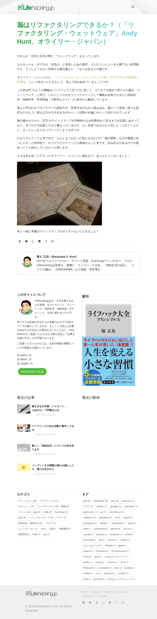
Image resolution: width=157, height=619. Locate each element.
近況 (22, 517)
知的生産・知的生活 (30, 523)
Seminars (87, 596)
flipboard (89, 567)
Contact (102, 596)
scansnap (131, 506)
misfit (87, 556)
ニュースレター (28, 528)
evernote (128, 500)
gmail (132, 523)
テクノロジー (27, 500)
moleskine (100, 500)
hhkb (36, 534)
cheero (88, 551)
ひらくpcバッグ (92, 545)
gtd (37, 512)
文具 (48, 512)
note (117, 567)
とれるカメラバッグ (115, 556)
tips (46, 534)
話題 (52, 528)
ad (103, 512)
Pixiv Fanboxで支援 (32, 371)
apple (122, 545)
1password (100, 528)
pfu (101, 539)
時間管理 (23, 534)
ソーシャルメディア (41, 517)
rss (98, 573)
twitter (102, 506)
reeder (87, 573)
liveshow (61, 512)
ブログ (50, 523)
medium (89, 517)
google (115, 506)
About (95, 591)
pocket (112, 539)
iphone (115, 528)
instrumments (120, 551)
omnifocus (117, 512)
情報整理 (64, 528)
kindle (129, 534)
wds (114, 500)
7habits (110, 545)
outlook (129, 567)
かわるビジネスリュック (121, 579)
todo (86, 579)
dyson (128, 517)
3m (117, 517)
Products (121, 591)
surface (123, 573)
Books (107, 591)
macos (127, 528)
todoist (125, 539)
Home (84, 591)
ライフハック (49, 500)
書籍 (65, 506)
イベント (24, 512)
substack (109, 573)
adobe (104, 523)
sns (43, 528)
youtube (98, 579)
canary (99, 562)
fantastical (118, 523)
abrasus (101, 534)
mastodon (104, 567)
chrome (112, 562)
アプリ (61, 517)
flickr (124, 562)
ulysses (88, 534)
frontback (102, 551)
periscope (89, 539)
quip (98, 556)
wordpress (90, 523)
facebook (116, 534)
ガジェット (26, 506)
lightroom (90, 512)
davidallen (105, 517)
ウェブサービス (47, 506)
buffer (87, 562)
